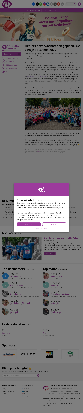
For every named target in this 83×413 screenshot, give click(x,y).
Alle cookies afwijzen (41, 228)
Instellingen (54, 224)
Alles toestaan (29, 224)
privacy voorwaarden (43, 210)
